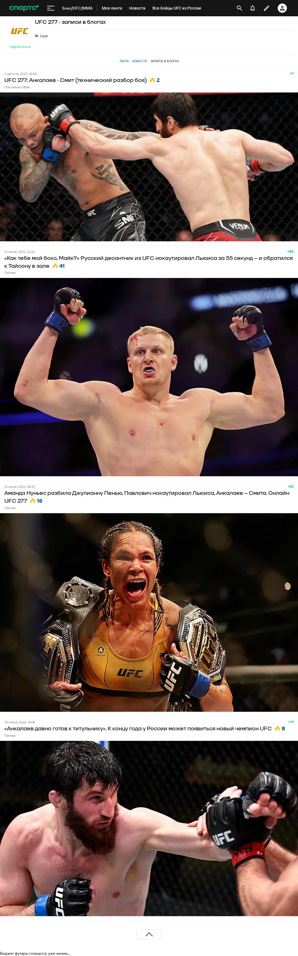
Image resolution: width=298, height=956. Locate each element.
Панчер (10, 272)
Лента (124, 61)
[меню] (51, 8)
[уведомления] (253, 8)
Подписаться (19, 47)
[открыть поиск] (239, 8)
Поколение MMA (17, 87)
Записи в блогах (164, 61)
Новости (139, 61)
